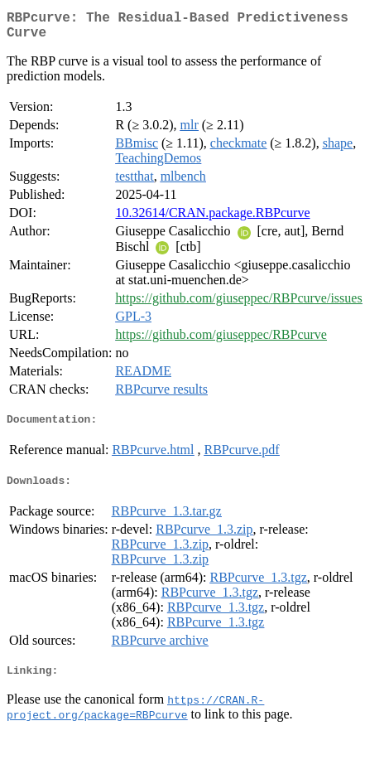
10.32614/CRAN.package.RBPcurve (212, 219)
